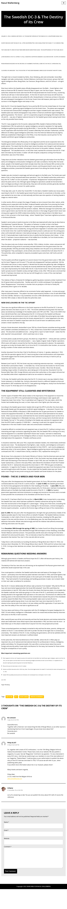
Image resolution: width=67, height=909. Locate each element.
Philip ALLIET (11, 761)
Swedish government (37, 714)
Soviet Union (24, 714)
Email (6, 850)
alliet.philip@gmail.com (14, 797)
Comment (7, 866)
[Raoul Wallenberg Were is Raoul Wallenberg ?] (10, 3)
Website (6, 858)
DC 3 (16, 714)
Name (6, 841)
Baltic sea (10, 714)
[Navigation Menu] (64, 2)
